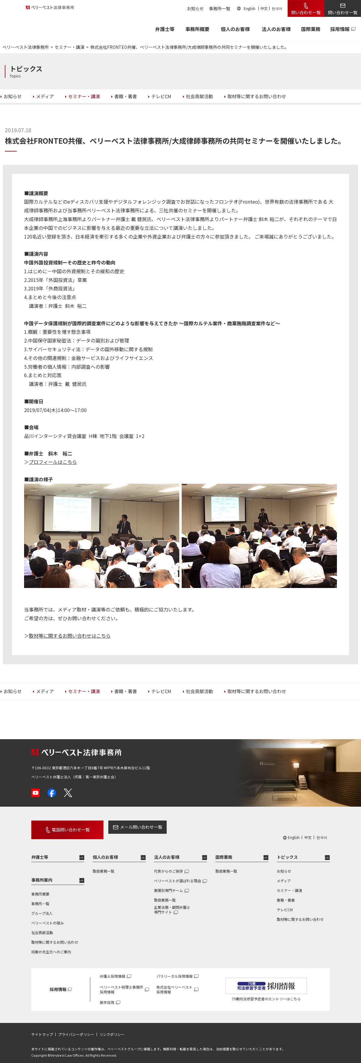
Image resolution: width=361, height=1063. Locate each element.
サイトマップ (42, 1029)
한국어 (277, 8)
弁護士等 (39, 852)
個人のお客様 (235, 29)
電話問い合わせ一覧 (64, 827)
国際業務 (310, 29)
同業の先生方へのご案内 (51, 946)
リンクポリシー (112, 1029)
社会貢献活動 (42, 927)
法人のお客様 (276, 29)
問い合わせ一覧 (306, 12)
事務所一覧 (219, 8)
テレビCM (285, 904)
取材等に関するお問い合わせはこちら (70, 635)
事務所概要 (197, 29)
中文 (264, 8)
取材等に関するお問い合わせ (54, 936)
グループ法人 (42, 907)
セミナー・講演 (289, 884)
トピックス (287, 852)
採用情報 (340, 29)
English (249, 8)
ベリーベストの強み (47, 917)
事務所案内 (41, 874)
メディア (284, 875)
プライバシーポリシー (76, 1029)
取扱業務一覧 (103, 865)
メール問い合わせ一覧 (127, 827)
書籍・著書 (286, 894)
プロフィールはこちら (53, 461)
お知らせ (195, 8)
